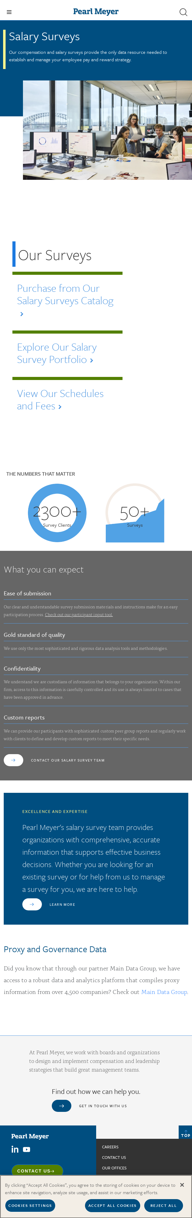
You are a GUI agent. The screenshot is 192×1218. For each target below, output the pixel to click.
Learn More (62, 904)
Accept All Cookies (112, 1209)
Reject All (163, 1209)
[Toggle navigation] (9, 12)
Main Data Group (164, 991)
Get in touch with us (103, 1105)
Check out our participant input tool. (79, 614)
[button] (183, 12)
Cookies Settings (30, 1209)
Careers (110, 1147)
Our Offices (114, 1168)
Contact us (114, 1157)
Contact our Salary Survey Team (68, 760)
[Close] (182, 1188)
